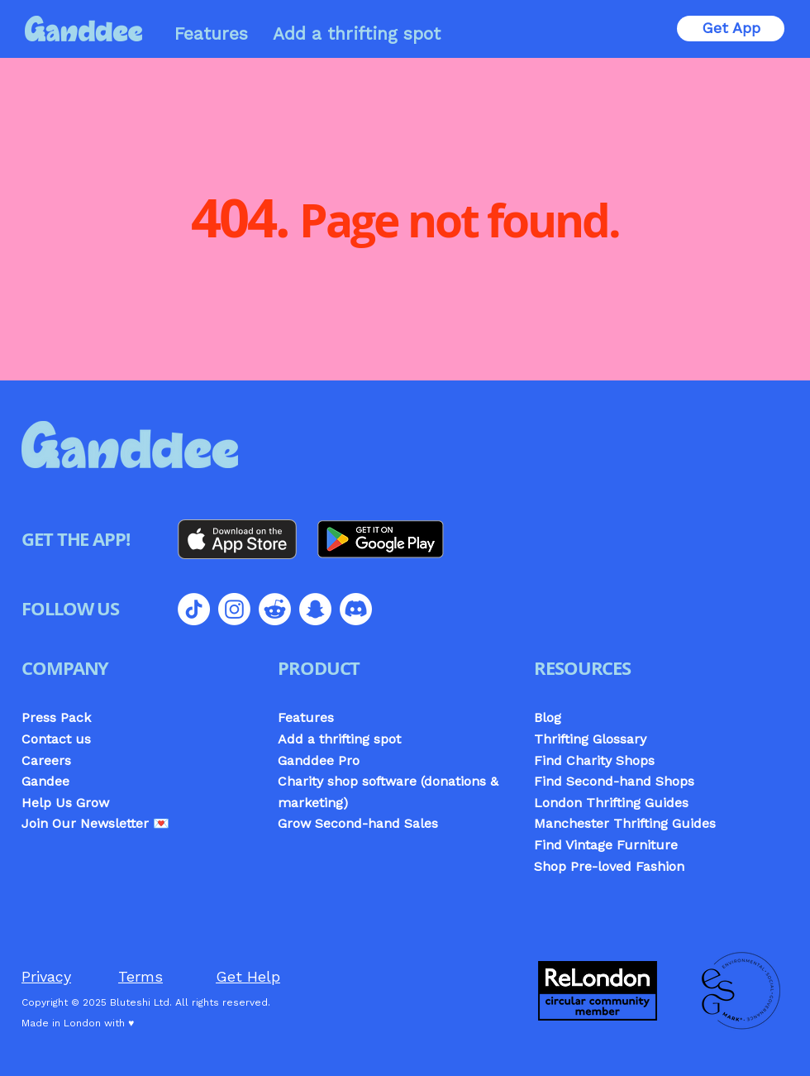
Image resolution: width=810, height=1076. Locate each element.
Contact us (56, 739)
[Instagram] (234, 609)
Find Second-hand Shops (614, 781)
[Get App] (730, 28)
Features (306, 717)
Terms (140, 976)
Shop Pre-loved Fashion (609, 866)
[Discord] (356, 609)
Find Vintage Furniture (606, 845)
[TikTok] (194, 609)
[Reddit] (275, 609)
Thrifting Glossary (590, 739)
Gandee (45, 781)
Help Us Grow (65, 803)
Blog (547, 717)
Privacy (46, 976)
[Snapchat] (315, 609)
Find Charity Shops (594, 760)
